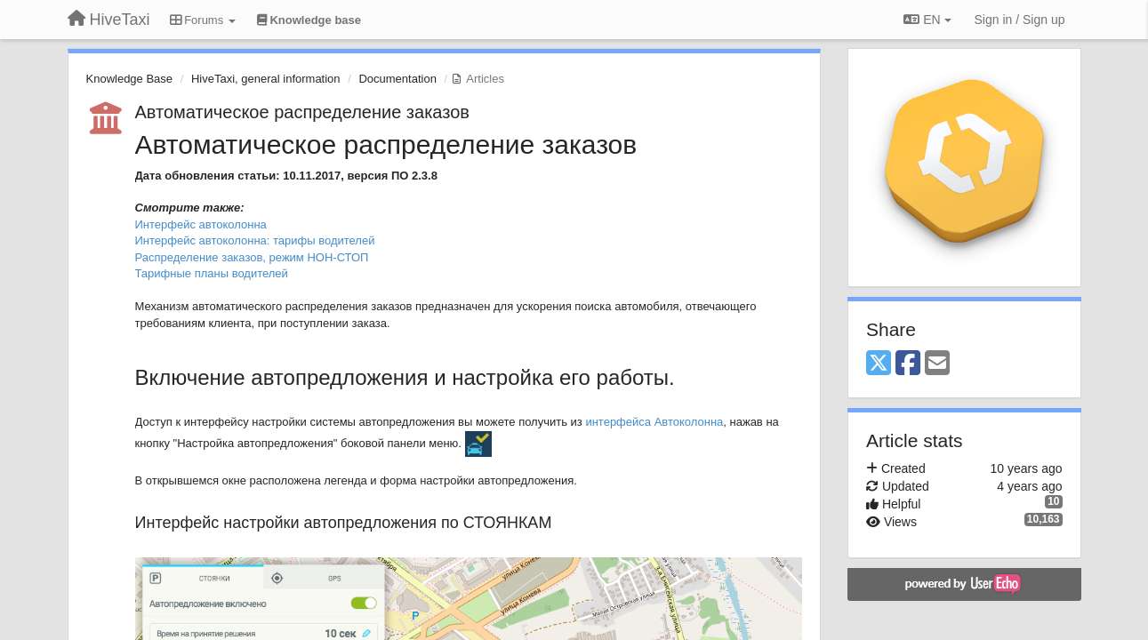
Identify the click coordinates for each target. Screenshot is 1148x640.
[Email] (937, 364)
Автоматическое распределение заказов (302, 112)
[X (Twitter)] (878, 364)
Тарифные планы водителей (211, 273)
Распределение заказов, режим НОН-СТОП (252, 257)
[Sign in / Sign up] (1019, 19)
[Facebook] (907, 364)
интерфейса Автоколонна (654, 421)
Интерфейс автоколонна (201, 224)
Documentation (397, 78)
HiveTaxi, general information (266, 78)
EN (927, 19)
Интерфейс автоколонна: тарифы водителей (255, 240)
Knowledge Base (129, 78)
